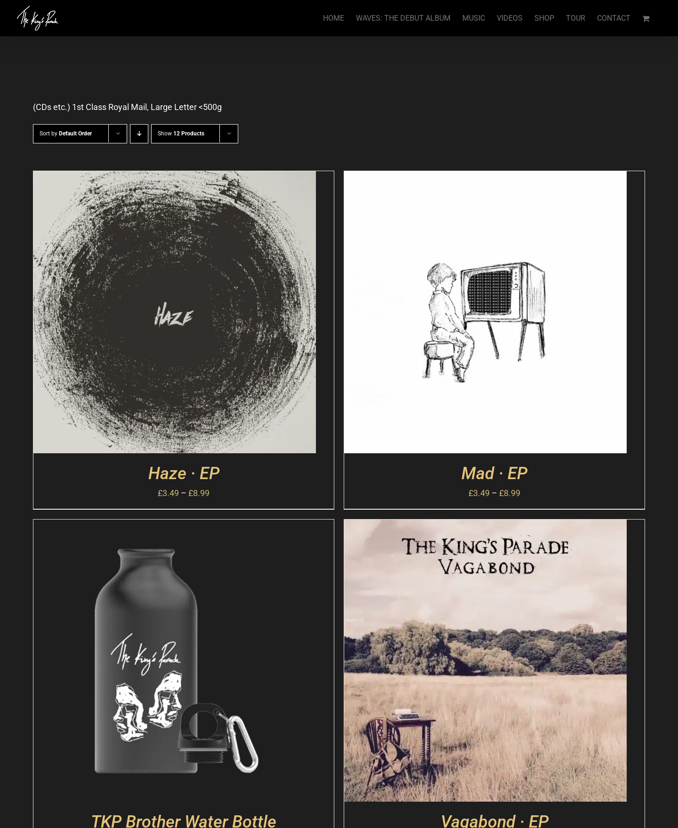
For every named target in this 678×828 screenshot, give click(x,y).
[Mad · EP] (485, 179)
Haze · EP (183, 473)
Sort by (66, 133)
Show (181, 133)
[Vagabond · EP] (485, 528)
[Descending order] (139, 133)
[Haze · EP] (174, 179)
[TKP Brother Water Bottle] (174, 528)
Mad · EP (494, 473)
